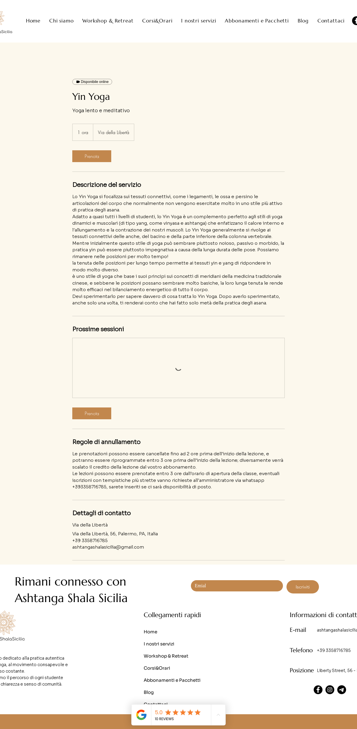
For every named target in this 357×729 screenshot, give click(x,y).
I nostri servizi (159, 644)
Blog (149, 692)
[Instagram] (329, 689)
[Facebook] (318, 689)
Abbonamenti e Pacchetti (172, 680)
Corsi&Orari (157, 668)
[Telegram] (341, 689)
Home (150, 632)
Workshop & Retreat (166, 656)
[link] (91, 156)
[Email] (235, 585)
